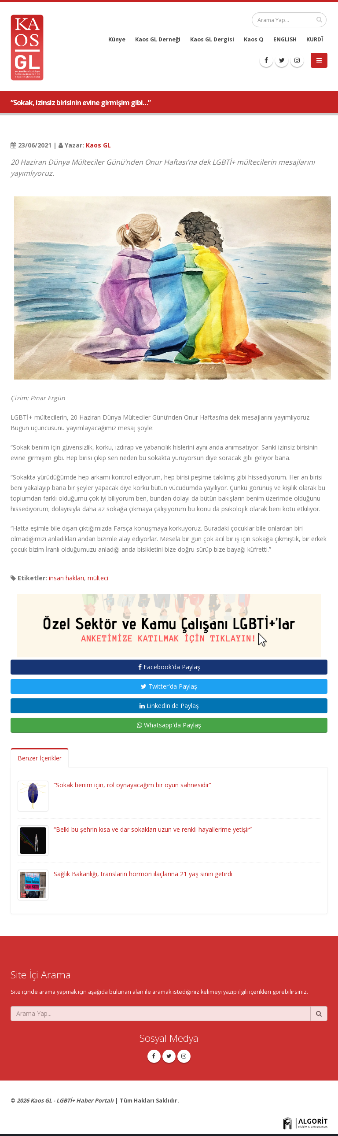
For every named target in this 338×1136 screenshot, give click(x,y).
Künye (116, 39)
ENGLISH (285, 39)
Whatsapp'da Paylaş (169, 725)
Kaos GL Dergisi (212, 39)
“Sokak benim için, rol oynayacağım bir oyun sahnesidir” (132, 785)
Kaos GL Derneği (157, 39)
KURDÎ (314, 39)
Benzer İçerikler (40, 758)
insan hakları (66, 578)
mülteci (98, 578)
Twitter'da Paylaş (169, 686)
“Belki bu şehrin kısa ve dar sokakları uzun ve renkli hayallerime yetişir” (153, 829)
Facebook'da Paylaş (169, 667)
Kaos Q (254, 39)
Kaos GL (98, 145)
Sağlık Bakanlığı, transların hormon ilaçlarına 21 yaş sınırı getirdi (143, 874)
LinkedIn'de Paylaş (169, 705)
